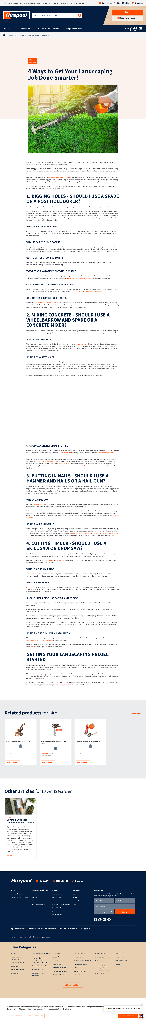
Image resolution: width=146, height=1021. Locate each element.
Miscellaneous (57, 964)
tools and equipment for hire (60, 177)
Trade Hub (46, 28)
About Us (56, 28)
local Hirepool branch (63, 685)
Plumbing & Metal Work (60, 971)
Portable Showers (79, 953)
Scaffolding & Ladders (80, 971)
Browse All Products (17, 894)
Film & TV (55, 3)
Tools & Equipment (100, 953)
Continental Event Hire (27, 3)
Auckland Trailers (102, 966)
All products (135, 713)
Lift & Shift (56, 957)
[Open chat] (141, 1016)
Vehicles (118, 964)
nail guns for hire (39, 504)
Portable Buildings (58, 975)
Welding (117, 953)
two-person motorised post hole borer (79, 278)
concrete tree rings (46, 461)
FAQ (53, 911)
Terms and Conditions (18, 937)
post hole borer (33, 231)
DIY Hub (36, 28)
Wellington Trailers (102, 968)
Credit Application (77, 3)
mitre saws (60, 560)
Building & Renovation (17, 962)
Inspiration (25, 28)
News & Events (56, 908)
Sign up (75, 897)
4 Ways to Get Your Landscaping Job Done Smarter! (34, 35)
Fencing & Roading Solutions (40, 966)
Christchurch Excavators (41, 963)
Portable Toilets (78, 957)
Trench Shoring (120, 957)
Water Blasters (99, 973)
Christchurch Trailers (103, 970)
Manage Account (78, 901)
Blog (15, 35)
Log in (127, 12)
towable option (65, 453)
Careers (54, 901)
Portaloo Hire (64, 3)
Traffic (96, 960)
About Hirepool (57, 894)
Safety (76, 968)
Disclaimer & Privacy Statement (39, 937)
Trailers (97, 964)
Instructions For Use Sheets (19, 897)
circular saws (49, 560)
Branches (137, 3)
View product (12, 762)
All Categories (73, 985)
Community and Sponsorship (61, 904)
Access (13, 953)
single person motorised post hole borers (87, 291)
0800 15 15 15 (121, 3)
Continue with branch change (130, 1016)
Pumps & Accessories (80, 964)
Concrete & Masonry (17, 970)
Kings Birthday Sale (74, 28)
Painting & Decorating (59, 968)
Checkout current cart (35, 1016)
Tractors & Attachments (102, 957)
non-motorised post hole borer (45, 303)
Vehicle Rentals (13, 3)
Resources (35, 901)
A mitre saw (30, 587)
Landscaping (57, 953)
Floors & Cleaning (37, 969)
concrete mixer (82, 344)
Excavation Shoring (43, 3)
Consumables (15, 973)
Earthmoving (36, 957)
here (32, 647)
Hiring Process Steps (38, 904)
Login (74, 894)
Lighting (55, 960)
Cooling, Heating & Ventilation (41, 953)
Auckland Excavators (40, 959)
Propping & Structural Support (83, 960)
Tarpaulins (77, 975)
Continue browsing (15, 1016)
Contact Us (105, 3)
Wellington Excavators (41, 961)
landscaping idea (39, 674)
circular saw (32, 574)
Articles (9, 35)
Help (74, 904)
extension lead (62, 464)
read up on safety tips (81, 466)
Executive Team (57, 897)
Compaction (15, 966)
